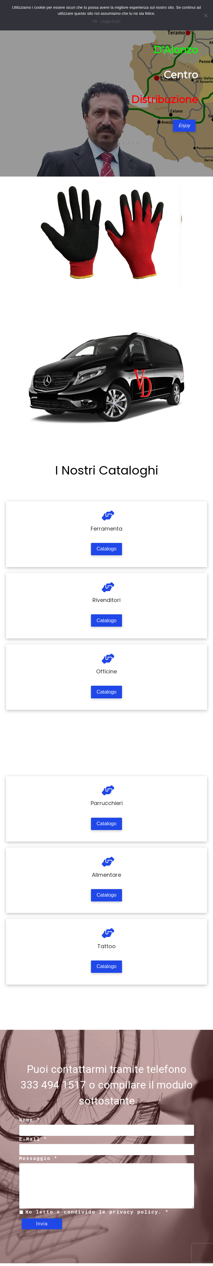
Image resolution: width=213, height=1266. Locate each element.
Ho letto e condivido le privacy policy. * (97, 1214)
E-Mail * (33, 1142)
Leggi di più (111, 21)
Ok (95, 21)
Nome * (29, 1123)
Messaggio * (38, 1161)
